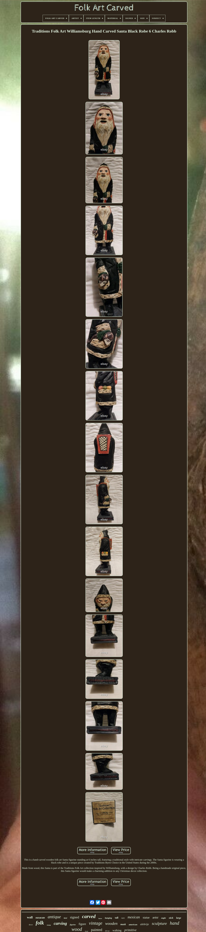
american (133, 924)
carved (89, 916)
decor (31, 925)
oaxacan (40, 917)
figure (82, 924)
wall (30, 917)
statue (146, 917)
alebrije (144, 924)
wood (76, 929)
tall (116, 917)
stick (171, 918)
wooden (111, 923)
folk (40, 923)
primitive (130, 930)
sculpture (159, 923)
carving (60, 923)
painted (96, 930)
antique (54, 916)
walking (116, 930)
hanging (108, 918)
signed (74, 917)
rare (123, 918)
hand (174, 923)
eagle (163, 918)
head (86, 931)
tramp (49, 925)
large (178, 918)
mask (123, 924)
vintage (95, 923)
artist (155, 917)
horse (100, 918)
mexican (134, 917)
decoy (107, 931)
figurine (73, 925)
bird (65, 918)
